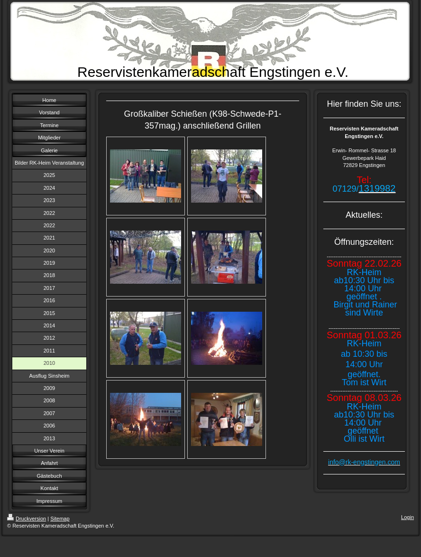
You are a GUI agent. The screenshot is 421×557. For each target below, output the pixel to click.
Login (407, 517)
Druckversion (26, 518)
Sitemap (59, 518)
